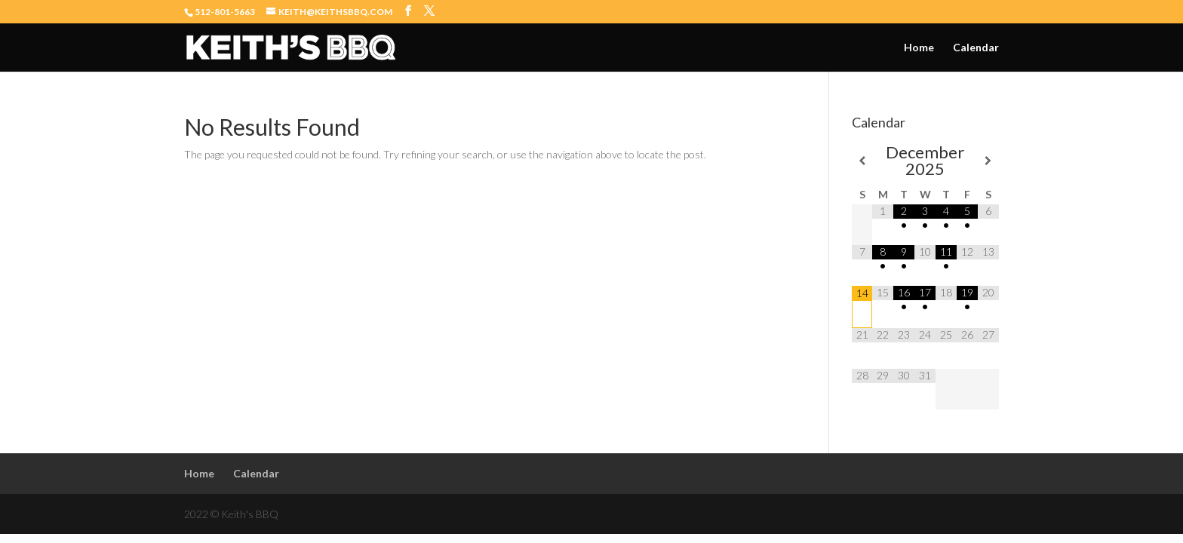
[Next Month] (988, 161)
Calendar (976, 48)
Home (919, 48)
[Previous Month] (862, 161)
